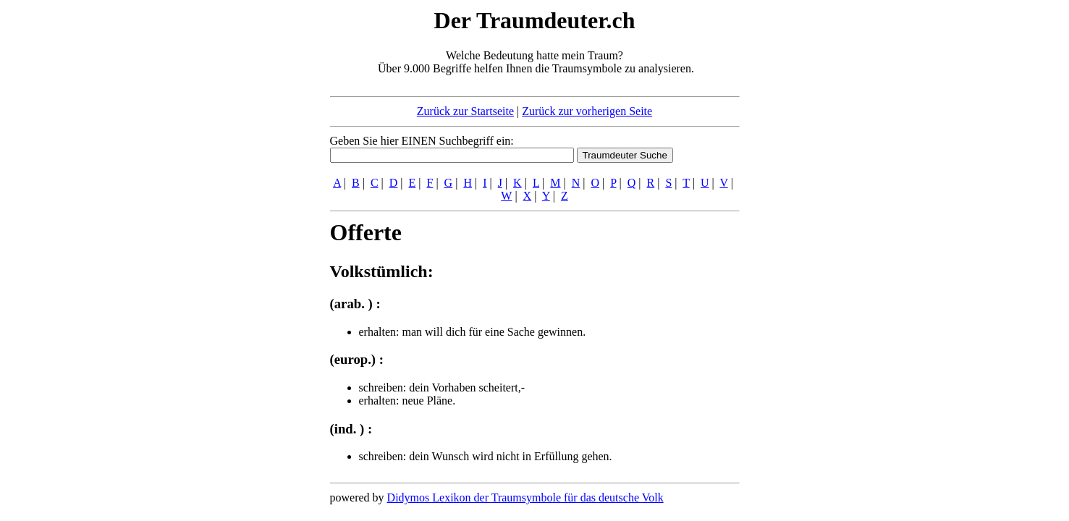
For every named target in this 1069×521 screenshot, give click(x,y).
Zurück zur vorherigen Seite (587, 111)
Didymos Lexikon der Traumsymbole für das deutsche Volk (525, 497)
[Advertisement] (242, 223)
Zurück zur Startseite (465, 111)
